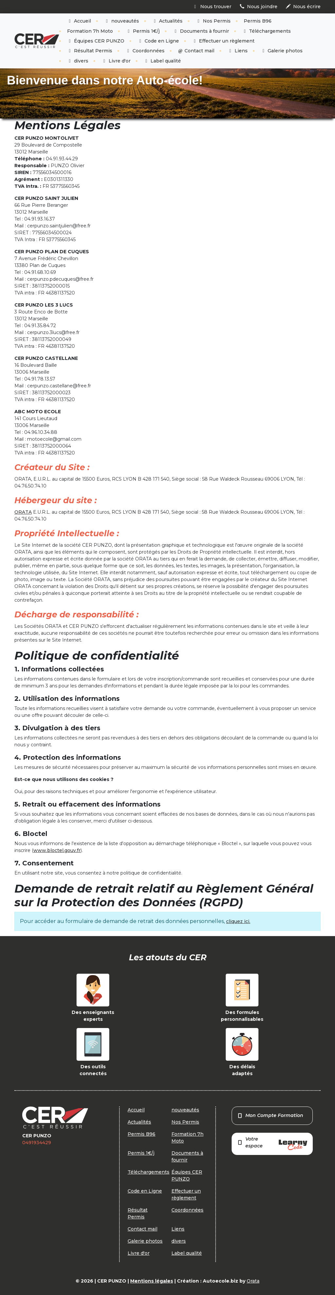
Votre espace (272, 1143)
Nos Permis (213, 21)
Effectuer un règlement (223, 41)
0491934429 (36, 1142)
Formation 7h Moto (90, 31)
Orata (253, 1281)
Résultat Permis (90, 51)
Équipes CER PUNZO (96, 41)
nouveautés (121, 21)
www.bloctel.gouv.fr (56, 850)
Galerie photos (282, 51)
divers (78, 61)
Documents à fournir (201, 31)
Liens (237, 51)
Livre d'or (116, 61)
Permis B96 (258, 21)
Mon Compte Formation (270, 1115)
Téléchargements (266, 31)
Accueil (79, 21)
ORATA (23, 512)
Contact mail (196, 51)
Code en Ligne (158, 41)
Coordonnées (145, 51)
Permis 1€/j (143, 31)
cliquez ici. (238, 921)
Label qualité (162, 61)
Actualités (167, 21)
